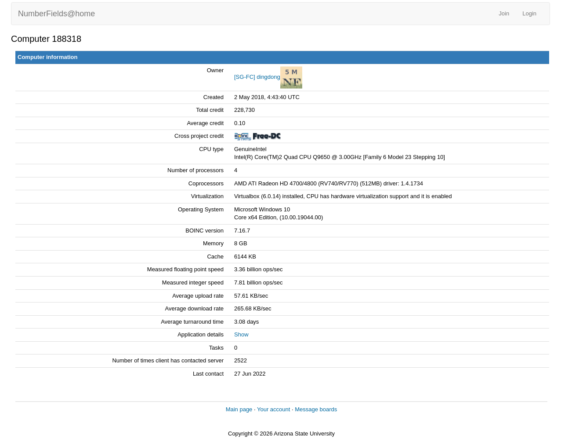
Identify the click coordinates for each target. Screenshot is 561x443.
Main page (239, 409)
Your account (273, 409)
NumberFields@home (56, 13)
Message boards (316, 409)
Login (529, 13)
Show (241, 334)
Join (504, 13)
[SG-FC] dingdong (257, 77)
